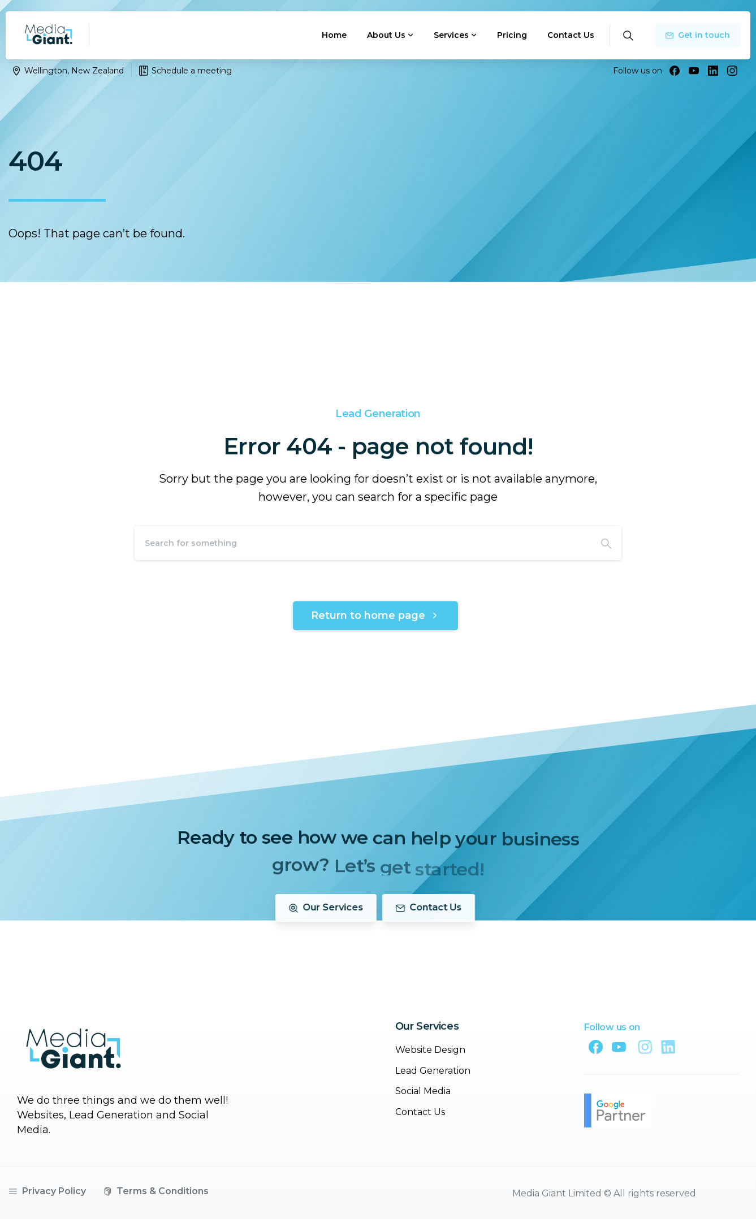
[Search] (363, 543)
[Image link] (73, 1056)
